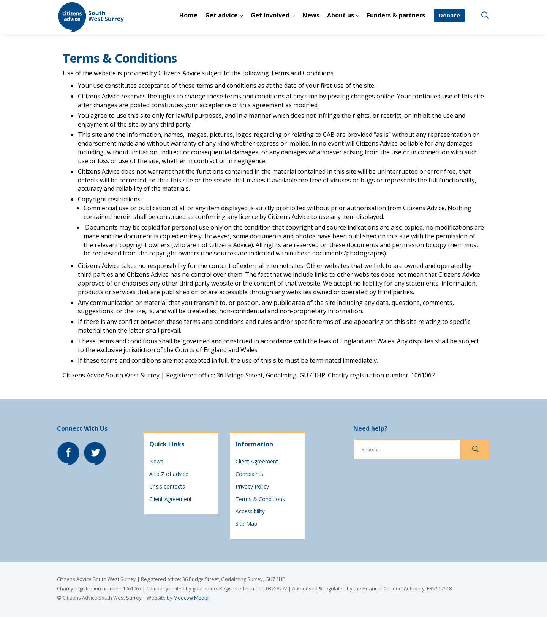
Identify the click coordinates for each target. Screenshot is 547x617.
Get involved (270, 15)
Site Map (246, 523)
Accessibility (250, 511)
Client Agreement (170, 499)
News (310, 15)
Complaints (249, 473)
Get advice (221, 15)
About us (340, 15)
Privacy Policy (252, 486)
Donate (449, 15)
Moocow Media (191, 597)
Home (188, 15)
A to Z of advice (168, 473)
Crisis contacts (167, 486)
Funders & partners (396, 15)
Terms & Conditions (260, 499)
